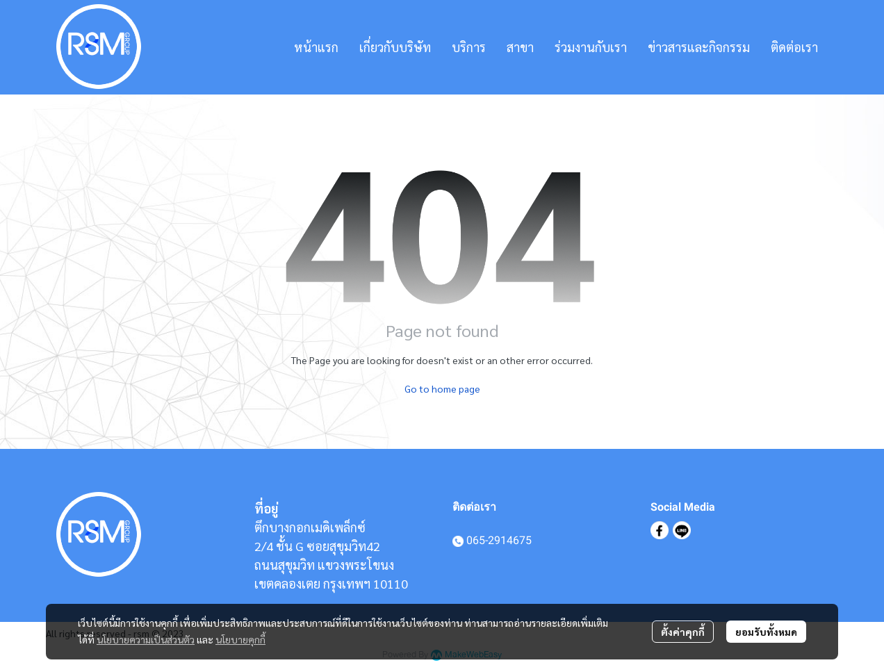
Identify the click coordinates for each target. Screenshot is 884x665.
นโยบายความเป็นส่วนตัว (146, 639)
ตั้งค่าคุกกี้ (683, 631)
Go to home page (442, 388)
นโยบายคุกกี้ (240, 639)
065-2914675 (499, 540)
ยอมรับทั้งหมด (766, 631)
